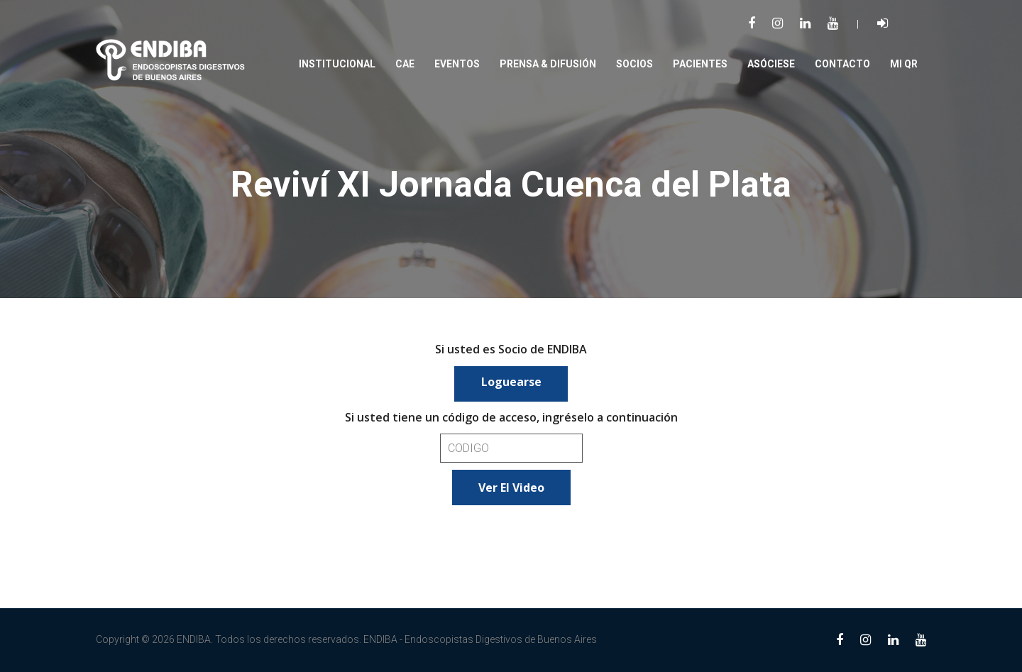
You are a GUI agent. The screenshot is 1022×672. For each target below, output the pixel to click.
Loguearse (511, 382)
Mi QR (904, 64)
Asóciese (771, 64)
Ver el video (511, 487)
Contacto (842, 64)
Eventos (457, 64)
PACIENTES (700, 64)
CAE (404, 64)
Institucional (337, 64)
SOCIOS (634, 64)
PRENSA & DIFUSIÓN (548, 64)
